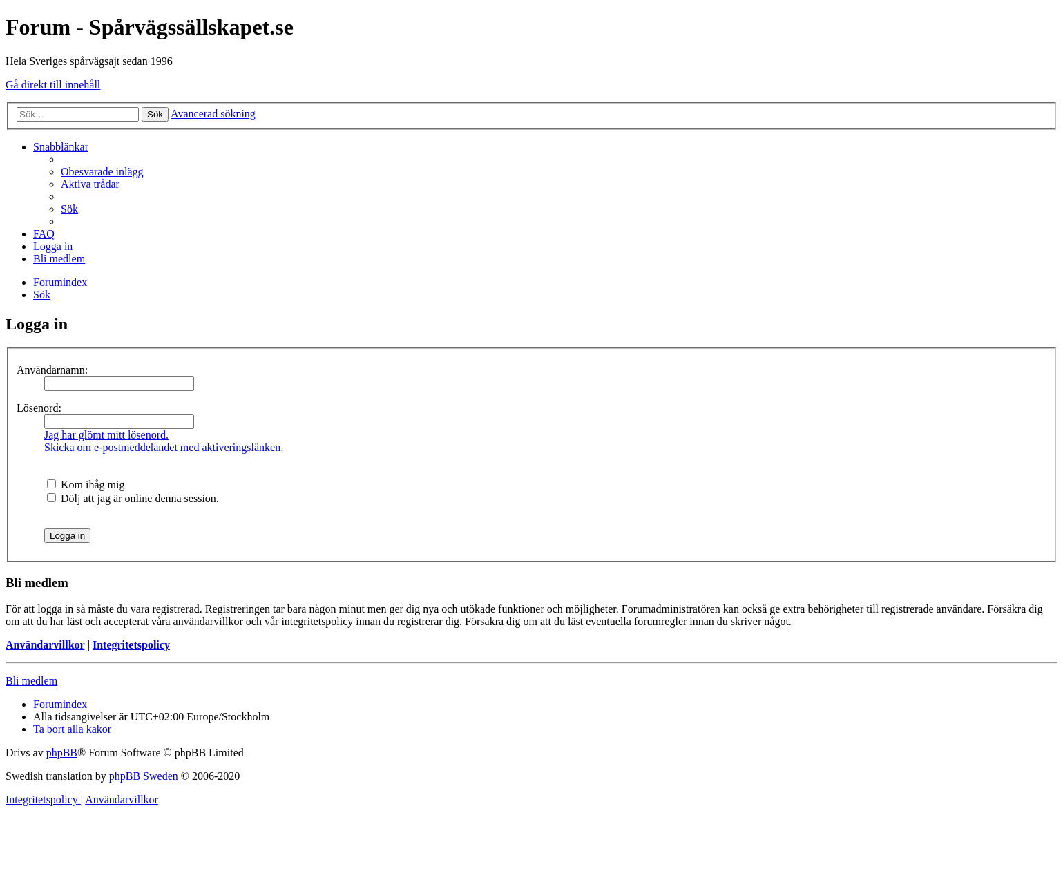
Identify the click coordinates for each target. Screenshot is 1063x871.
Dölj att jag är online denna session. (133, 498)
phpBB (61, 752)
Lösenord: (39, 408)
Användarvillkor (45, 645)
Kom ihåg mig (85, 484)
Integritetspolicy (131, 645)
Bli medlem (31, 681)
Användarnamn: (52, 370)
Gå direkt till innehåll (53, 84)
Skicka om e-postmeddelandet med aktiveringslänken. (163, 447)
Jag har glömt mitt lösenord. (106, 435)
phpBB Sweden (143, 776)
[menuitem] (102, 172)
